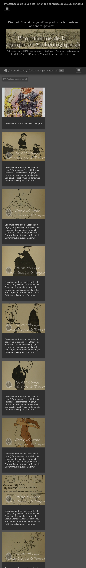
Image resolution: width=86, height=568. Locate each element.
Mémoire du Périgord (38, 54)
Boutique (49, 50)
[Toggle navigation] (7, 9)
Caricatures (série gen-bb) (43, 70)
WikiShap (60, 50)
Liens (72, 54)
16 (52, 551)
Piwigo (49, 562)
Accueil (5, 70)
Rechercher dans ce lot (15, 79)
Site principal (36, 50)
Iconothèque (18, 70)
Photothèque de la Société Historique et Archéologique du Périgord (43, 4)
